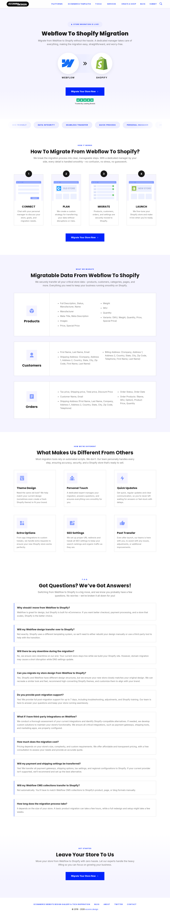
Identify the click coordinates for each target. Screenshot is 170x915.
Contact (132, 904)
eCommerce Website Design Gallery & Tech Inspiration (62, 904)
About (107, 904)
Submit (153, 4)
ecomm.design (91, 909)
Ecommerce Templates (79, 4)
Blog (142, 4)
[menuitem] (57, 4)
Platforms (57, 4)
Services (111, 4)
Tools (98, 4)
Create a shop (128, 4)
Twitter (118, 904)
